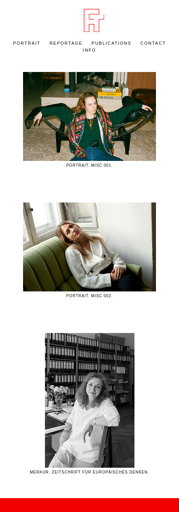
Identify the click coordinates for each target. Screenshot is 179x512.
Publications (111, 43)
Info (89, 50)
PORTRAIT (26, 43)
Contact (153, 43)
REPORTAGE (66, 43)
